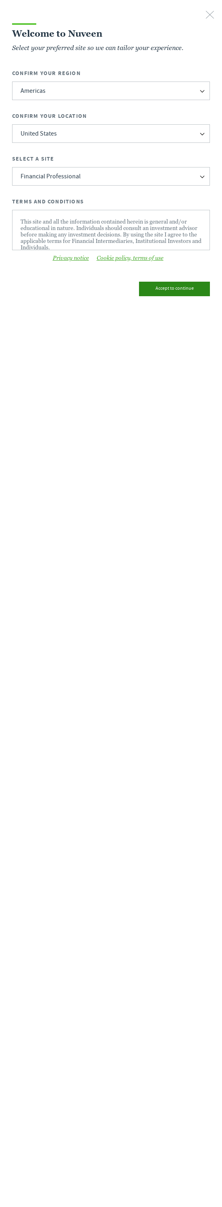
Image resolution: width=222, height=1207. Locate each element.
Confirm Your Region (46, 73)
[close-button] (210, 15)
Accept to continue (175, 289)
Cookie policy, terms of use (130, 258)
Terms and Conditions (48, 201)
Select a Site (33, 159)
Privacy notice (71, 258)
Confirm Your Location (49, 116)
